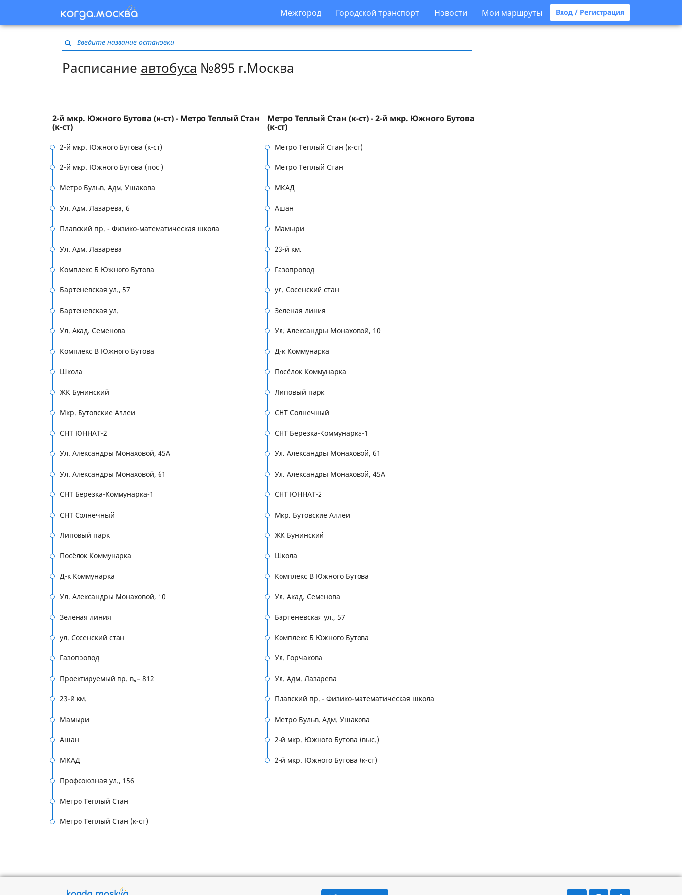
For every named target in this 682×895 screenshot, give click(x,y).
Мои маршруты (512, 12)
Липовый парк (85, 535)
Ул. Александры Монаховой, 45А (115, 453)
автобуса (169, 68)
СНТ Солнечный (87, 515)
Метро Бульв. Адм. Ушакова (107, 187)
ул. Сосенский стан (92, 637)
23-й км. (73, 698)
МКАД (70, 760)
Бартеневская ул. (89, 310)
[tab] (159, 122)
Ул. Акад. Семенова (92, 330)
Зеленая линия (85, 617)
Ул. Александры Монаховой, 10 (113, 596)
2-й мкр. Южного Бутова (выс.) (327, 739)
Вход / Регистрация (590, 12)
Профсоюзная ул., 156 (97, 780)
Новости (450, 12)
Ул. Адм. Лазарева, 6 (95, 208)
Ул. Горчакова (298, 657)
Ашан (69, 739)
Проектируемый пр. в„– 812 (107, 678)
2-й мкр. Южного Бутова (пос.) (111, 167)
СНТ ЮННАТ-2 (83, 433)
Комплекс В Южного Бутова (107, 351)
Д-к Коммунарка (87, 576)
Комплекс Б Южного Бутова (107, 269)
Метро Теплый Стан (94, 801)
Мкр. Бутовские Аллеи (97, 412)
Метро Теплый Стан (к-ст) (104, 821)
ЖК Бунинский (84, 392)
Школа (71, 371)
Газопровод (79, 657)
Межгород (301, 12)
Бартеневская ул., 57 (95, 289)
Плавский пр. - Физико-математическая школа (139, 228)
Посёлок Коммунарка (95, 555)
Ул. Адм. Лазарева (91, 249)
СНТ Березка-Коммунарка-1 (107, 494)
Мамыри (74, 719)
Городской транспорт (377, 12)
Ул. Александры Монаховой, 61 (113, 474)
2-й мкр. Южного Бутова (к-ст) (111, 147)
